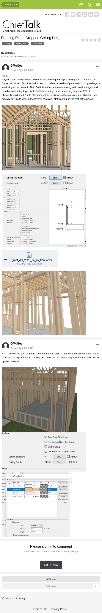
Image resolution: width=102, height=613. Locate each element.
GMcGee (10, 53)
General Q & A (27, 56)
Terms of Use (39, 609)
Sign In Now (51, 564)
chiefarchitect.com (52, 14)
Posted (22, 70)
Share (51, 579)
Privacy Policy (59, 609)
